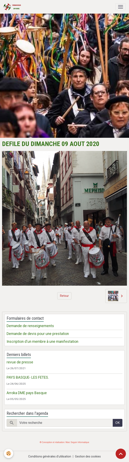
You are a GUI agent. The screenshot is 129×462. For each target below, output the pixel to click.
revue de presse (20, 362)
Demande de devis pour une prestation (38, 334)
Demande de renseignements (30, 326)
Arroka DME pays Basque (27, 393)
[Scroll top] (121, 454)
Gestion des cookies (88, 456)
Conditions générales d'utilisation (49, 456)
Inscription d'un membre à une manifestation (42, 341)
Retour (64, 295)
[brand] (13, 6)
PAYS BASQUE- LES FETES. (28, 377)
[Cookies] (8, 453)
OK (117, 423)
